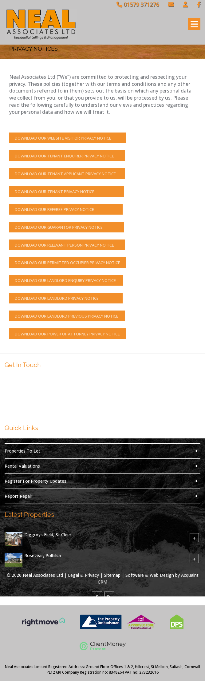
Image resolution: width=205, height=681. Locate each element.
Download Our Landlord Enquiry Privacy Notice (66, 280)
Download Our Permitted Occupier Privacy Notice (67, 262)
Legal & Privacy (83, 575)
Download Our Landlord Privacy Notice (66, 298)
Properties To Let (22, 451)
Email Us (24, 409)
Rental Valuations (22, 466)
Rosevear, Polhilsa (42, 556)
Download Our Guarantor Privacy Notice (66, 227)
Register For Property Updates (35, 481)
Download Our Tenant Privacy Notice (66, 191)
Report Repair (18, 496)
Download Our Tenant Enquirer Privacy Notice (67, 156)
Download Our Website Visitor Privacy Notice (67, 138)
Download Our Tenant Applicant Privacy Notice (67, 173)
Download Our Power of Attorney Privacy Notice (68, 334)
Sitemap (112, 575)
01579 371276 (137, 4)
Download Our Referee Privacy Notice (66, 209)
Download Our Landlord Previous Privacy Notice (67, 316)
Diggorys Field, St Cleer (47, 535)
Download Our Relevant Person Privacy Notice (67, 245)
